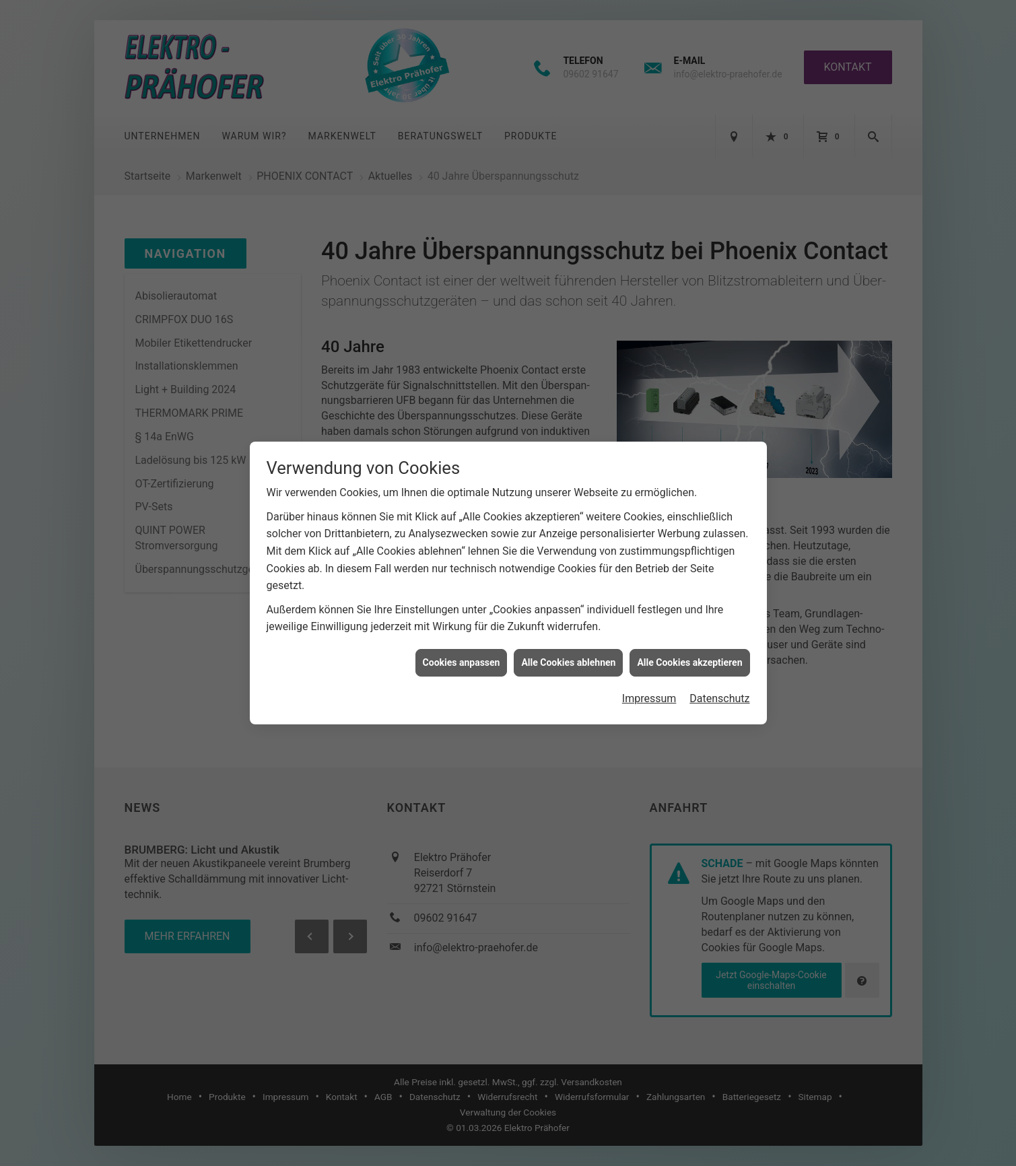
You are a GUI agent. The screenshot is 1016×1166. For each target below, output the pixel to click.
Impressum (649, 679)
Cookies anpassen (461, 643)
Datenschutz (719, 679)
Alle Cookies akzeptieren (689, 643)
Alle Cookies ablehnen (568, 643)
